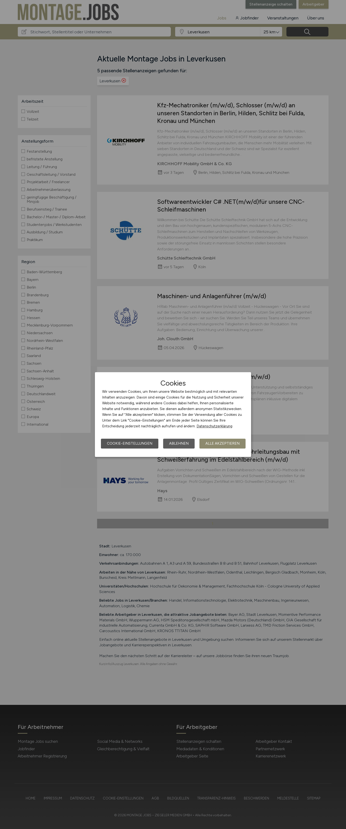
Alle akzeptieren (222, 443)
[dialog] (173, 414)
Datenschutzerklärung (214, 426)
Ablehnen (179, 443)
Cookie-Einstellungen (129, 443)
